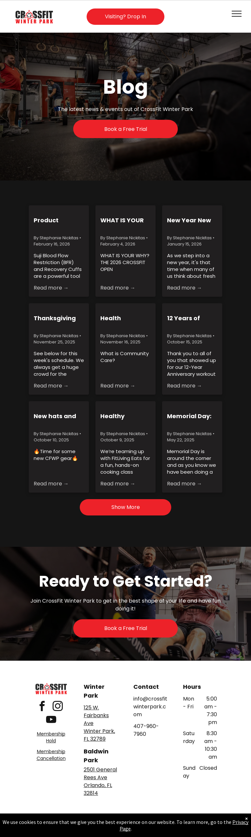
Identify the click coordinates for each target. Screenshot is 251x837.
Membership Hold (51, 737)
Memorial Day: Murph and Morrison (189, 416)
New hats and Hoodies (55, 416)
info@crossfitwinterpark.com (150, 706)
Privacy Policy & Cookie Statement (85, 825)
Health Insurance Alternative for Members (123, 318)
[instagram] (57, 707)
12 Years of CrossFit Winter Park (190, 318)
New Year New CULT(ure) (189, 220)
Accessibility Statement (139, 825)
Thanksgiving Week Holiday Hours (55, 318)
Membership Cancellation (51, 755)
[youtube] (51, 720)
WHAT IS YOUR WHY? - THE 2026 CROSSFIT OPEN (123, 220)
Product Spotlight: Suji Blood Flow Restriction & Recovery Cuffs (57, 220)
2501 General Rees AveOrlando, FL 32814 (100, 781)
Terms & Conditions (179, 825)
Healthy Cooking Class (122, 416)
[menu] (236, 13)
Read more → (51, 288)
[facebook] (42, 707)
